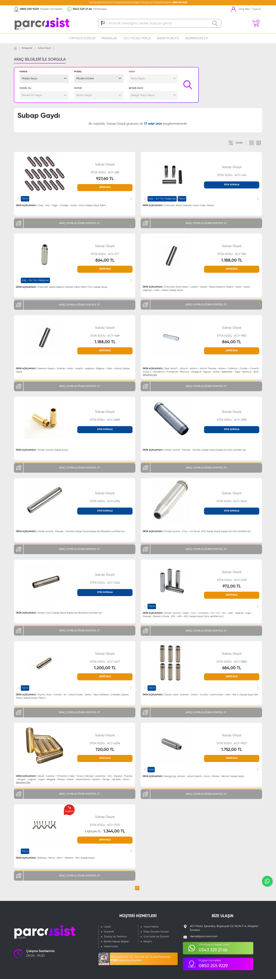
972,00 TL (231, 586)
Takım (25, 198)
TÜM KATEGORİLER (81, 38)
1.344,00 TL (114, 831)
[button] (44, 78)
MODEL (78, 72)
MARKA (23, 72)
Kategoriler (27, 48)
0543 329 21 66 (82, 9)
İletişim (147, 941)
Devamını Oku (150, 375)
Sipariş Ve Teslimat (115, 936)
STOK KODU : (105, 172)
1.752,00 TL (231, 750)
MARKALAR (109, 38)
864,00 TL (104, 260)
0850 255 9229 (179, 2)
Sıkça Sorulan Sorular (156, 931)
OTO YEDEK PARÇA (137, 38)
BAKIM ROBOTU (168, 38)
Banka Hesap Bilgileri (116, 941)
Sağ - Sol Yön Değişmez (162, 198)
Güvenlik (109, 931)
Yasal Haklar (151, 926)
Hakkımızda (111, 946)
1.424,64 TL (93, 831)
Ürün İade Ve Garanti (156, 936)
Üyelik (107, 926)
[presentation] (18, 198)
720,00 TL (105, 750)
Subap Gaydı (44, 48)
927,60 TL (105, 179)
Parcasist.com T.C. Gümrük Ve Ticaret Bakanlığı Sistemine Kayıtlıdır (140, 959)
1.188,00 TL (231, 260)
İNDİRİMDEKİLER (196, 38)
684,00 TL (231, 668)
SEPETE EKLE (105, 187)
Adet (151, 769)
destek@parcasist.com (204, 936)
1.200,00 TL (105, 668)
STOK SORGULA (231, 185)
